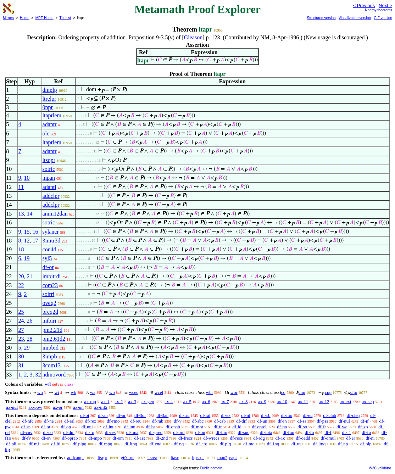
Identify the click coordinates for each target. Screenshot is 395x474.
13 (21, 214)
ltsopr (49, 160)
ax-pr (57, 407)
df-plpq (79, 443)
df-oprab (70, 438)
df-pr (45, 426)
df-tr (218, 426)
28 (30, 339)
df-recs (236, 438)
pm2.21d (52, 330)
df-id (236, 426)
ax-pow (35, 407)
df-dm (68, 432)
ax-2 (119, 401)
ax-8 (243, 401)
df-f (328, 432)
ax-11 (303, 401)
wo (112, 392)
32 (38, 375)
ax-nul (12, 407)
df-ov (46, 438)
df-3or (140, 415)
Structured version (321, 18)
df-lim (221, 432)
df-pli (11, 443)
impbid (51, 348)
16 (35, 232)
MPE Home (44, 18)
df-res (110, 432)
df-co (47, 432)
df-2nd (162, 438)
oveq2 (49, 303)
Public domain (211, 468)
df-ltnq (319, 443)
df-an (102, 415)
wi (56, 392)
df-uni (87, 426)
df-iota (266, 432)
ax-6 (206, 401)
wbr (209, 392)
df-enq (155, 443)
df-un (262, 421)
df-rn (89, 432)
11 (21, 187)
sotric (49, 169)
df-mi (34, 443)
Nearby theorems (378, 10)
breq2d (50, 312)
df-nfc (28, 421)
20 (21, 276)
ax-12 (324, 401)
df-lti (56, 443)
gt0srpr (127, 457)
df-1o (280, 438)
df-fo (366, 432)
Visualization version (355, 18)
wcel (159, 392)
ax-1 (105, 401)
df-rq (296, 443)
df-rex (90, 421)
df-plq (225, 443)
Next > (385, 5)
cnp (302, 392)
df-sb (266, 415)
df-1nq (273, 443)
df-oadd (303, 438)
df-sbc (198, 421)
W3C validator (380, 468)
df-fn (309, 432)
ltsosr (152, 457)
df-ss (301, 421)
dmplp (50, 90)
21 (30, 276)
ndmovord (54, 375)
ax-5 (187, 401)
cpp (328, 392)
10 (27, 178)
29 (27, 348)
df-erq (201, 443)
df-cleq (353, 415)
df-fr (322, 426)
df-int (108, 426)
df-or (48, 267)
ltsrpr (102, 457)
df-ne (49, 421)
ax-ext (345, 401)
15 (27, 232)
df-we (341, 426)
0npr (48, 107)
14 (30, 214)
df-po (282, 426)
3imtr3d (52, 241)
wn (40, 392)
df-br (150, 426)
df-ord (179, 432)
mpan (49, 178)
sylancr (51, 232)
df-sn (26, 426)
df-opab (173, 426)
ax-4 (169, 401)
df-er (350, 438)
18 (21, 249)
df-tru (184, 415)
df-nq (179, 443)
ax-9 (262, 401)
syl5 (47, 258)
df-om (118, 438)
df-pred (155, 432)
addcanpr (75, 457)
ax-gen (147, 401)
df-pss (322, 421)
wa (92, 392)
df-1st (139, 438)
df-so (302, 426)
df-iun (129, 426)
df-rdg (259, 438)
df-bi (84, 415)
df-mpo (95, 438)
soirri (49, 294)
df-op (66, 426)
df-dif (241, 421)
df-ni (370, 438)
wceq (133, 392)
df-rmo (113, 421)
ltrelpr (49, 99)
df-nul (344, 421)
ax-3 (132, 401)
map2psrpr (227, 457)
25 (21, 312)
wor (234, 392)
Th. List (65, 18)
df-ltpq (130, 443)
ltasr (174, 457)
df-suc (244, 432)
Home (24, 18)
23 (21, 339)
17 (35, 241)
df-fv (26, 438)
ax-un (78, 407)
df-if (365, 421)
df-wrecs (211, 438)
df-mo (286, 415)
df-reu (135, 421)
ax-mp (90, 401)
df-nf (245, 415)
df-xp (363, 426)
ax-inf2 (101, 407)
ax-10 (282, 401)
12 (27, 241)
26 (30, 321)
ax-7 (225, 401)
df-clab (329, 415)
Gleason (193, 37)
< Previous (364, 5)
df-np (343, 443)
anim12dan (55, 214)
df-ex (225, 415)
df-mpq (105, 443)
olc (46, 133)
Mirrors (8, 18)
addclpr (51, 196)
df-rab (157, 421)
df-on (200, 432)
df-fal (205, 415)
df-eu (307, 415)
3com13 (52, 365)
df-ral (69, 421)
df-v (178, 421)
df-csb (220, 421)
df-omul (328, 438)
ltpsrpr (198, 457)
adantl (49, 187)
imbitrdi (52, 276)
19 (27, 258)
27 (21, 330)
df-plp (366, 443)
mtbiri (49, 321)
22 (21, 285)
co (283, 392)
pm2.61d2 (54, 339)
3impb (50, 356)
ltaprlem (52, 115)
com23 (50, 285)
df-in (282, 421)
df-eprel (259, 426)
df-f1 (346, 432)
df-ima (132, 432)
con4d (49, 249)
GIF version (383, 18)
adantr (50, 124)
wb (73, 392)
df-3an (162, 415)
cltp (353, 392)
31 (21, 365)
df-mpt (196, 426)
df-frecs (185, 438)
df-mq (249, 443)
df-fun (288, 432)
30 (21, 356)
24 (21, 321)
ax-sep (368, 401)
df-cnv (26, 432)
